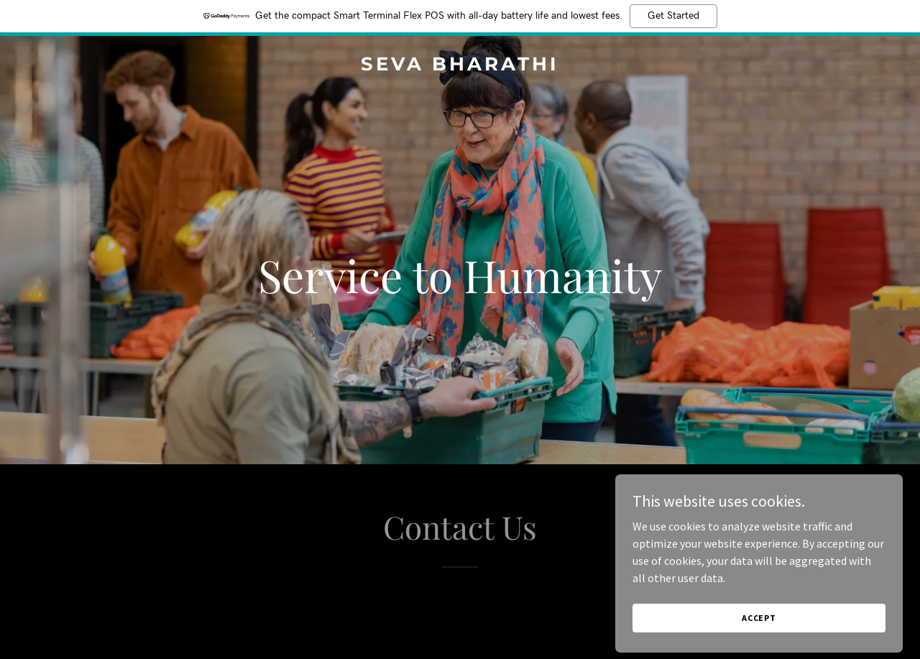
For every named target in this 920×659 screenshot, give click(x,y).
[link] (460, 66)
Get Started (673, 16)
